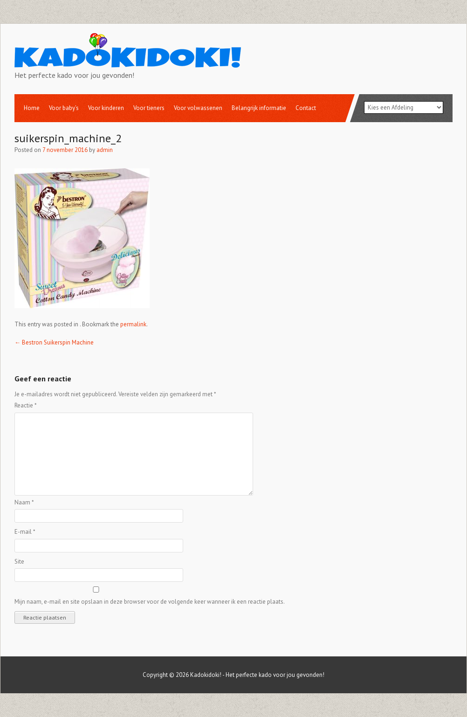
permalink (133, 324)
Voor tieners (149, 108)
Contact (305, 108)
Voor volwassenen (198, 108)
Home (32, 108)
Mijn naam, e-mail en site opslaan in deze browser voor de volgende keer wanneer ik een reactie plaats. (149, 602)
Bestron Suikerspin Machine (54, 342)
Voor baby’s (64, 108)
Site (19, 561)
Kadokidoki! (205, 675)
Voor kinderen (106, 108)
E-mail (24, 532)
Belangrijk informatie (259, 108)
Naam (24, 502)
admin (104, 150)
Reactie (25, 405)
